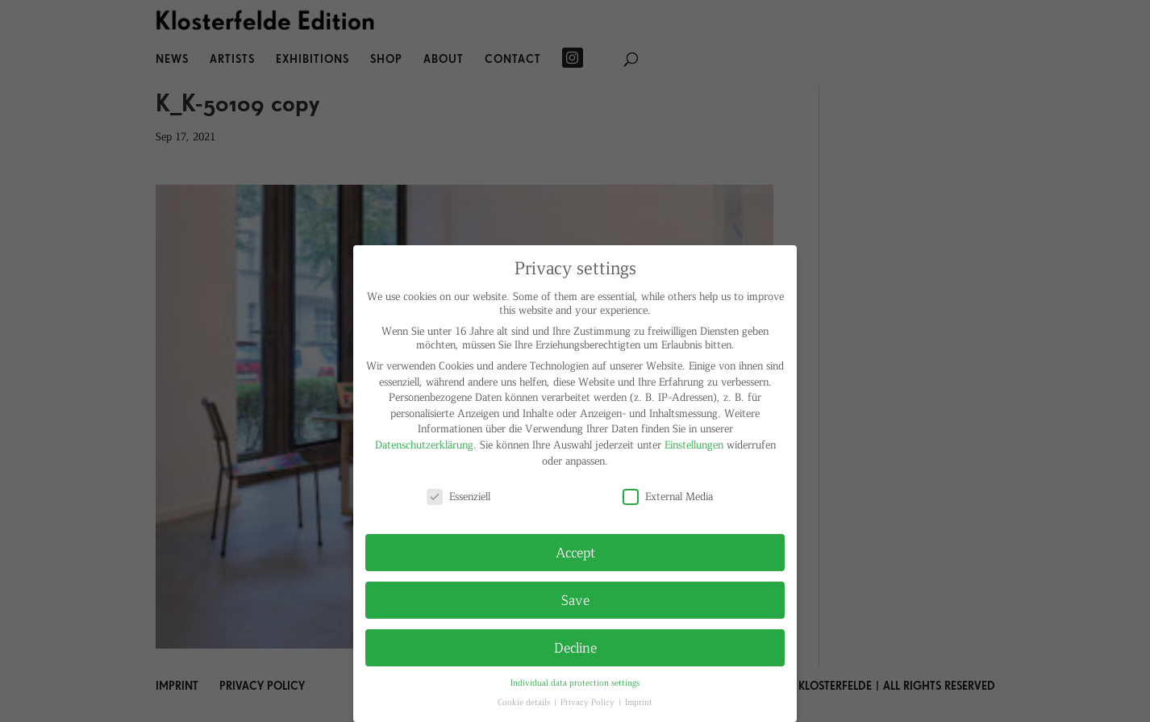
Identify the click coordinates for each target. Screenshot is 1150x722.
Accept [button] (575, 552)
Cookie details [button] (525, 701)
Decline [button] (575, 647)
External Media (668, 496)
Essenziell (458, 496)
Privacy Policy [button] (588, 701)
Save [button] (575, 599)
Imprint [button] (638, 701)
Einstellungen (694, 444)
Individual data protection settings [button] (575, 682)
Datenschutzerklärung (424, 444)
